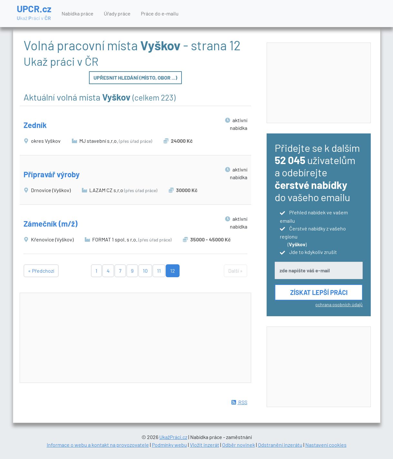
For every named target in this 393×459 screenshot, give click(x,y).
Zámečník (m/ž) (50, 223)
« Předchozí (41, 271)
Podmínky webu (169, 445)
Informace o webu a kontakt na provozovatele (98, 445)
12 (172, 271)
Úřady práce (117, 13)
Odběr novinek (238, 445)
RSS (239, 402)
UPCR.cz (34, 13)
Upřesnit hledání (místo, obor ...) (135, 77)
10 (145, 271)
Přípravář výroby (52, 174)
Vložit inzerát (204, 445)
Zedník (35, 125)
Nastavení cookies (326, 445)
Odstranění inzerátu (280, 445)
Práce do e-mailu (160, 13)
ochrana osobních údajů (339, 304)
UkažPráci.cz (173, 437)
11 (159, 271)
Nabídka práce (77, 13)
